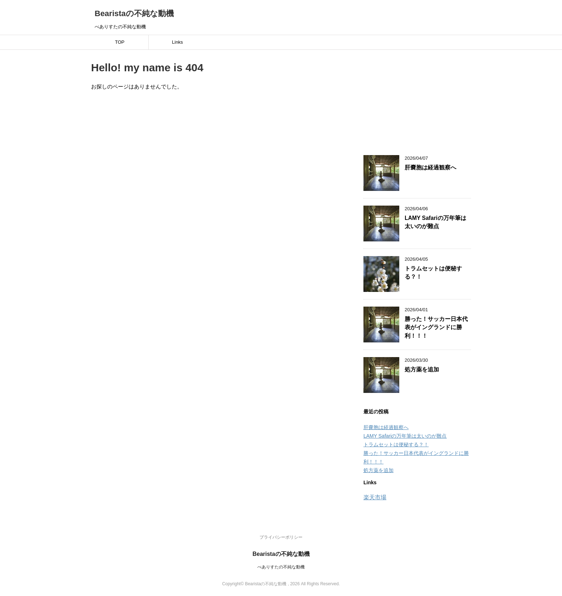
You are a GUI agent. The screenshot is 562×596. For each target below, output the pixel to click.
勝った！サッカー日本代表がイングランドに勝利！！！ (436, 327)
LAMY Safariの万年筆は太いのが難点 (435, 222)
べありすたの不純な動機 (281, 566)
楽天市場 (374, 497)
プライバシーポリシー (281, 537)
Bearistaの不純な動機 (134, 13)
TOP (120, 42)
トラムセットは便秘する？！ (396, 444)
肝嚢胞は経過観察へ (430, 167)
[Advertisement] (417, 98)
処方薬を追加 (422, 369)
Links (177, 42)
